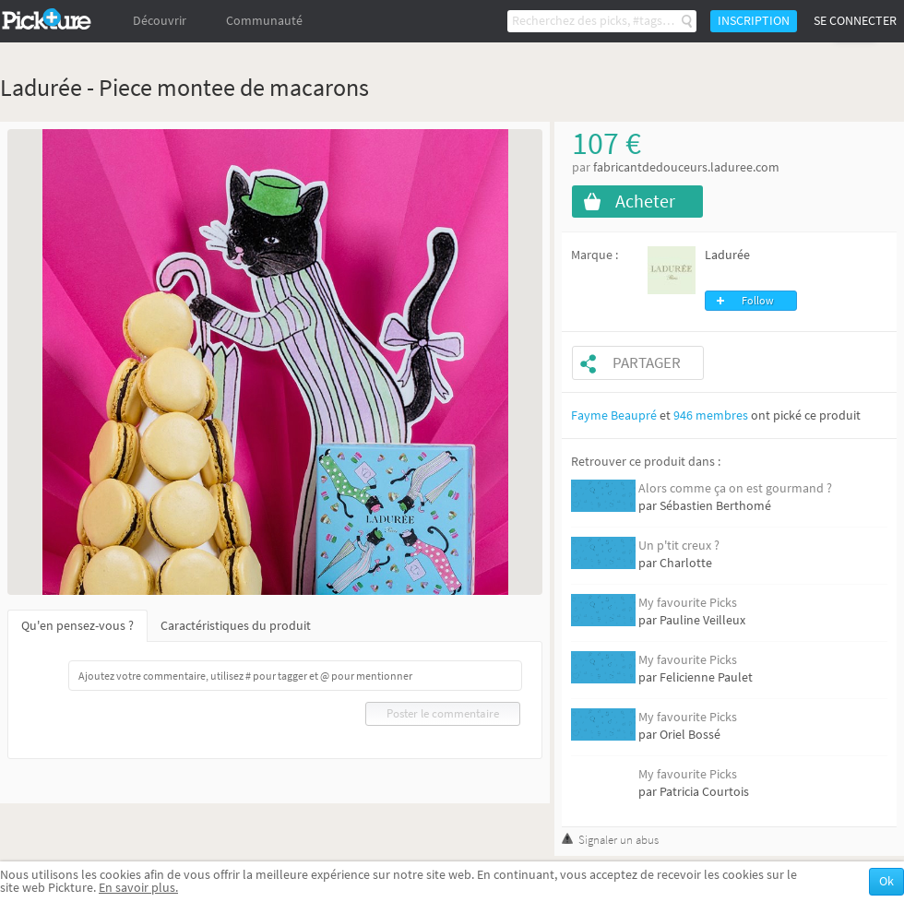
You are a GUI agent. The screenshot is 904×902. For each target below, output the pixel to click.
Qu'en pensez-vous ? (77, 626)
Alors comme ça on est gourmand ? (735, 488)
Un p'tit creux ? (679, 545)
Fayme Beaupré (614, 415)
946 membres (710, 415)
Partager (647, 363)
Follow (758, 300)
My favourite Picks (687, 602)
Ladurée (727, 255)
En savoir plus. (138, 887)
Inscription (754, 21)
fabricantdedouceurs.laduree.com (686, 167)
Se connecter (855, 21)
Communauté (264, 21)
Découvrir (159, 21)
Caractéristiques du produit (236, 626)
